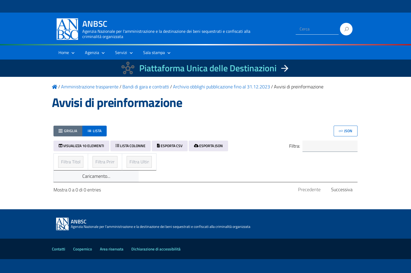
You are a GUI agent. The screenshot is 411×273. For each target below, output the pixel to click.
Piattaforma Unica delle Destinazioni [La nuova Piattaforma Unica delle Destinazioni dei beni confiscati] (208, 68)
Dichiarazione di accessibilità (156, 263)
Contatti (58, 263)
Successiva (342, 203)
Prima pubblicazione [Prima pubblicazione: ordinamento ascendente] (181, 160)
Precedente (309, 203)
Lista (94, 130)
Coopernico (82, 263)
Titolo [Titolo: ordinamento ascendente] (64, 160)
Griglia (68, 130)
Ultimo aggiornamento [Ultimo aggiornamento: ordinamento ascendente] (285, 160)
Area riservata (111, 263)
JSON (345, 130)
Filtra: (323, 146)
